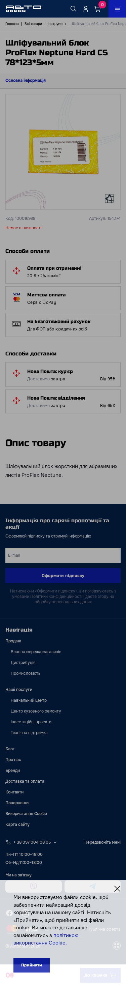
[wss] (117, 946)
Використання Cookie (26, 813)
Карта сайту (17, 824)
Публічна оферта (104, 929)
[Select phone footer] (55, 842)
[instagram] (26, 913)
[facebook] (9, 913)
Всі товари (33, 24)
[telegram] (93, 886)
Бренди (12, 770)
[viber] (33, 886)
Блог (10, 749)
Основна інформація (25, 80)
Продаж (13, 641)
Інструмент (57, 24)
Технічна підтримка (29, 732)
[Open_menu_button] (117, 9)
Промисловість (25, 673)
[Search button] (73, 8)
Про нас (13, 759)
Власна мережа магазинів (36, 652)
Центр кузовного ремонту (36, 711)
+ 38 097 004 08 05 (32, 842)
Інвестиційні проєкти (31, 722)
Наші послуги (18, 689)
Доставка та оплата (24, 781)
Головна (12, 24)
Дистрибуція (23, 662)
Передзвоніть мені (102, 842)
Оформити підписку (63, 575)
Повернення (17, 803)
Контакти (14, 792)
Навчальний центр (29, 700)
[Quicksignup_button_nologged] (85, 8)
